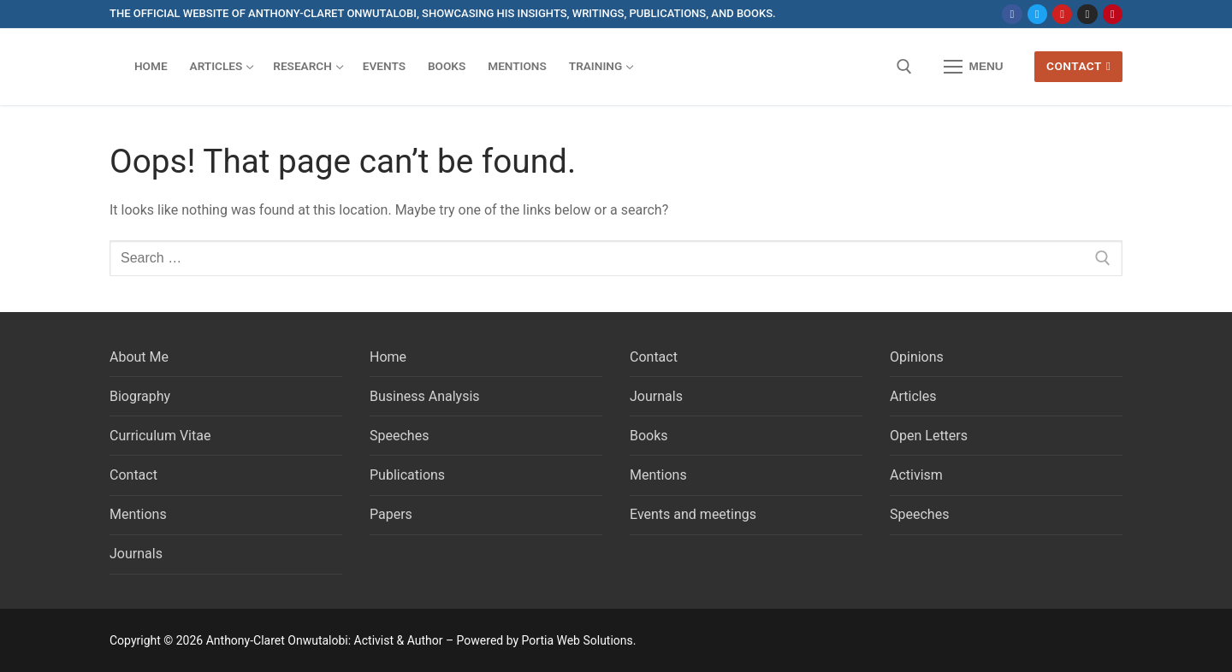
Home (388, 357)
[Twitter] (1037, 14)
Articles (913, 396)
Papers (391, 514)
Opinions (917, 357)
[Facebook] (1012, 14)
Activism (916, 475)
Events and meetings (693, 514)
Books (649, 435)
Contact (1078, 66)
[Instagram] (1087, 14)
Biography (140, 396)
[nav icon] (974, 67)
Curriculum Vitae (160, 435)
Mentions (138, 514)
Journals (136, 553)
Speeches (399, 435)
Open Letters (929, 435)
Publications (407, 475)
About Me (139, 357)
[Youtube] (1062, 14)
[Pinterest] (1112, 14)
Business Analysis (425, 396)
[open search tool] (904, 66)
